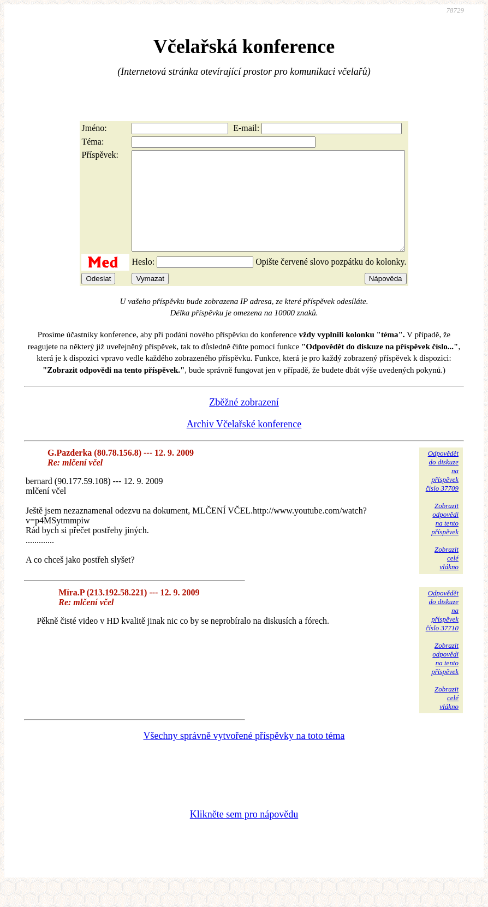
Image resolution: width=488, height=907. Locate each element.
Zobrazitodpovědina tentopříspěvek (445, 538)
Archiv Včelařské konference (244, 443)
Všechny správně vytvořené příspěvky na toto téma (244, 755)
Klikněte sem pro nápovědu (244, 833)
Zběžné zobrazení (243, 421)
